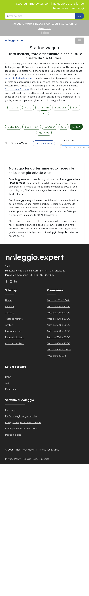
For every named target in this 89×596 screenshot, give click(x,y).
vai (79, 15)
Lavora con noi (13, 331)
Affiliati (9, 324)
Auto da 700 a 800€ (58, 337)
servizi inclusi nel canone (18, 78)
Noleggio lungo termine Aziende (23, 422)
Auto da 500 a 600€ (58, 324)
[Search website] (40, 16)
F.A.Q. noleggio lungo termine (21, 416)
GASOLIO (50, 126)
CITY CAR (43, 107)
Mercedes (10, 389)
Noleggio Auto (22, 23)
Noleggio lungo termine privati (22, 428)
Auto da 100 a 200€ (58, 300)
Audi (7, 382)
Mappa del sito (13, 434)
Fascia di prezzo (69, 140)
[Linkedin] (47, 32)
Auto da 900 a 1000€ (59, 349)
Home (8, 300)
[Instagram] (44, 32)
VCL (44, 113)
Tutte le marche (14, 318)
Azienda (9, 306)
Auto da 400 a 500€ (58, 318)
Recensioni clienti (14, 337)
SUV (75, 107)
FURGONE (61, 107)
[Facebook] (41, 32)
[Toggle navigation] (79, 41)
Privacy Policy (13, 458)
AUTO (28, 107)
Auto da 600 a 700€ (58, 331)
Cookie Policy (30, 458)
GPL (63, 126)
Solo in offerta (19, 143)
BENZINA (13, 126)
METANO (44, 132)
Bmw (8, 376)
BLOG (39, 23)
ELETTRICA (31, 126)
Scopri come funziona (17, 89)
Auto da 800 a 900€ (58, 343)
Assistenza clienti (14, 343)
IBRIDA (76, 126)
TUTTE (14, 107)
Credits (45, 458)
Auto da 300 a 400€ (58, 312)
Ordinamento (43, 143)
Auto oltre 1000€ (56, 355)
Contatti (52, 23)
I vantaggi (10, 410)
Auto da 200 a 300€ (58, 306)
